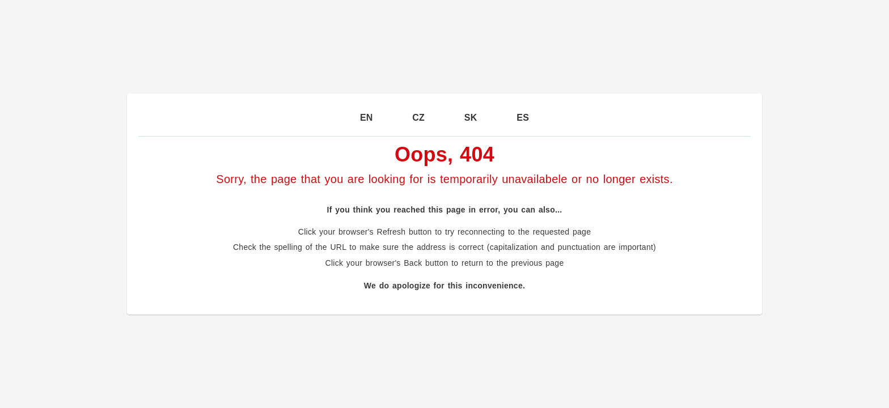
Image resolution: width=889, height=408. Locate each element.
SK (470, 117)
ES (523, 117)
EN (366, 117)
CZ (418, 117)
